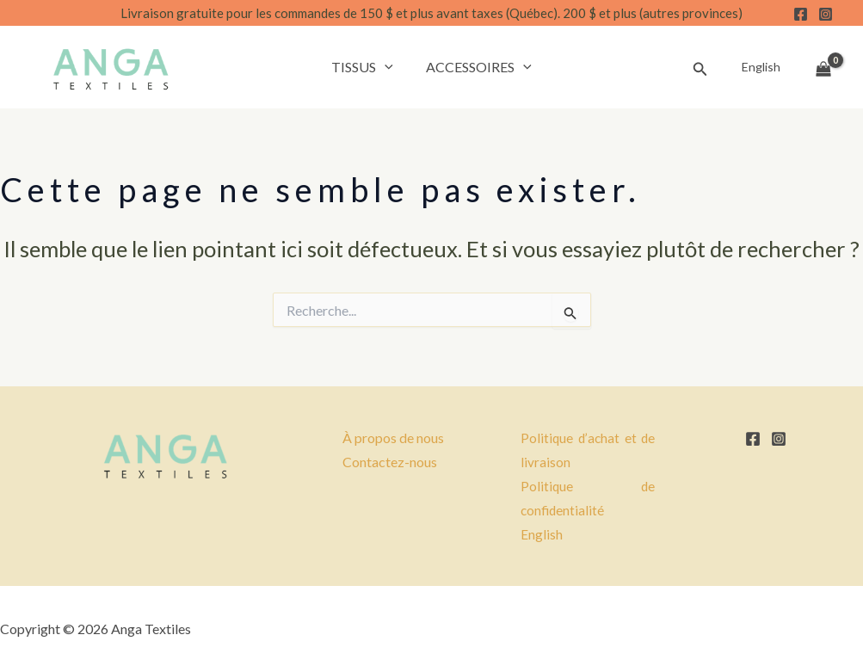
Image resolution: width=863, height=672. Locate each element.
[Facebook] (800, 14)
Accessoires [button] (476, 67)
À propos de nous (393, 437)
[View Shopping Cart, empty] (823, 67)
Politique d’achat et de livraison (588, 450)
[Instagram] (825, 14)
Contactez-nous (389, 461)
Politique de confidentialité (588, 498)
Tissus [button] (365, 67)
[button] (387, 67)
